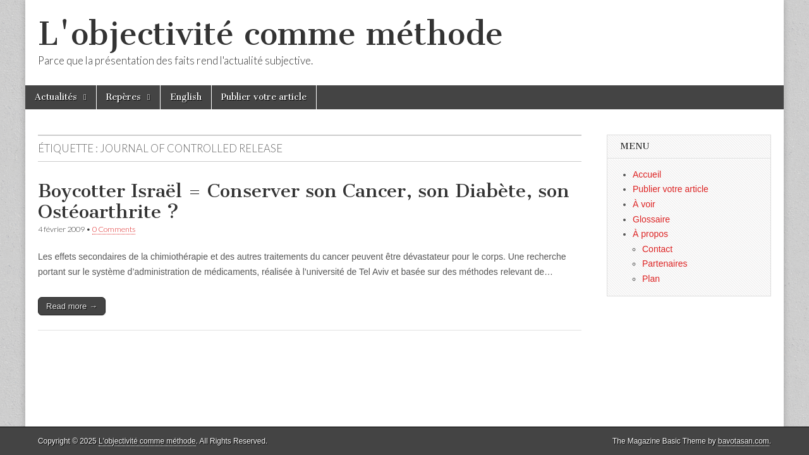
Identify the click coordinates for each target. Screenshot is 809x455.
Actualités (56, 97)
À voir (644, 204)
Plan (651, 279)
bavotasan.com (743, 441)
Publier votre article (264, 97)
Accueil (647, 174)
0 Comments (113, 229)
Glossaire (651, 219)
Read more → (71, 306)
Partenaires (665, 263)
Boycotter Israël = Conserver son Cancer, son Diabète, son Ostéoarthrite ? (303, 201)
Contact (657, 249)
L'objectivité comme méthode (270, 34)
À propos (650, 234)
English (186, 97)
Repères (123, 97)
